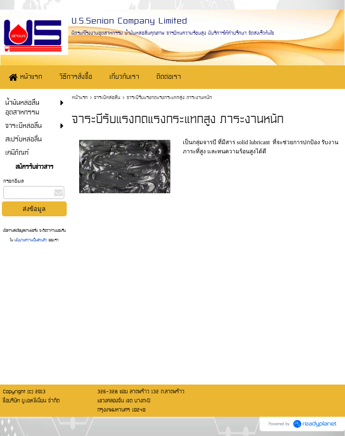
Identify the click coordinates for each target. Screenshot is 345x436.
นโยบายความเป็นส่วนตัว (30, 240)
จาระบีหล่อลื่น (107, 97)
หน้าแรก (80, 97)
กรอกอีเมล (13, 181)
